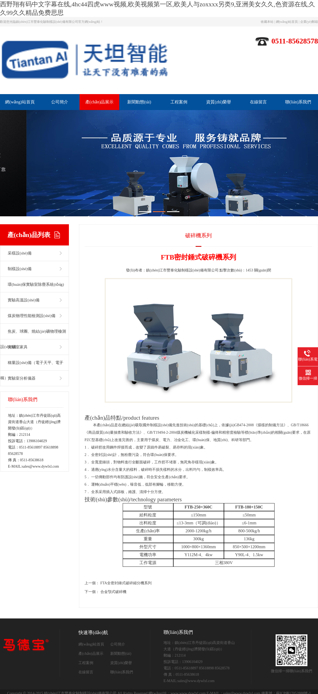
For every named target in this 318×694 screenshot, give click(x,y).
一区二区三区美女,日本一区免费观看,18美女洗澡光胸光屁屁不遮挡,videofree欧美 (56, 680)
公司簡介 (59, 102)
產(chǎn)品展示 (99, 102)
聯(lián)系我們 (298, 102)
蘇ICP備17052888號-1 (293, 659)
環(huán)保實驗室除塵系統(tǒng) (36, 250)
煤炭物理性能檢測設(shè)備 (31, 282)
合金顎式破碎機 (113, 558)
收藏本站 (267, 22)
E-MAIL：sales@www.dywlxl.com (233, 659)
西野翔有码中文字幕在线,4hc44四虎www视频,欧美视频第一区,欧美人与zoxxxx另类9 (58, 675)
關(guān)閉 (262, 236)
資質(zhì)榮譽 (218, 102)
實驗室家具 (18, 313)
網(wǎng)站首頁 (287, 22)
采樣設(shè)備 (20, 219)
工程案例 (178, 102)
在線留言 (258, 102)
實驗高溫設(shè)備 (23, 266)
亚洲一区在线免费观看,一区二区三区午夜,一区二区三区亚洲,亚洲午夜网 (164, 680)
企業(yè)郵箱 (309, 22)
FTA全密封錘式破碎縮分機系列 (126, 549)
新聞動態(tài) (139, 102)
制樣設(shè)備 (20, 235)
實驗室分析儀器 (22, 344)
